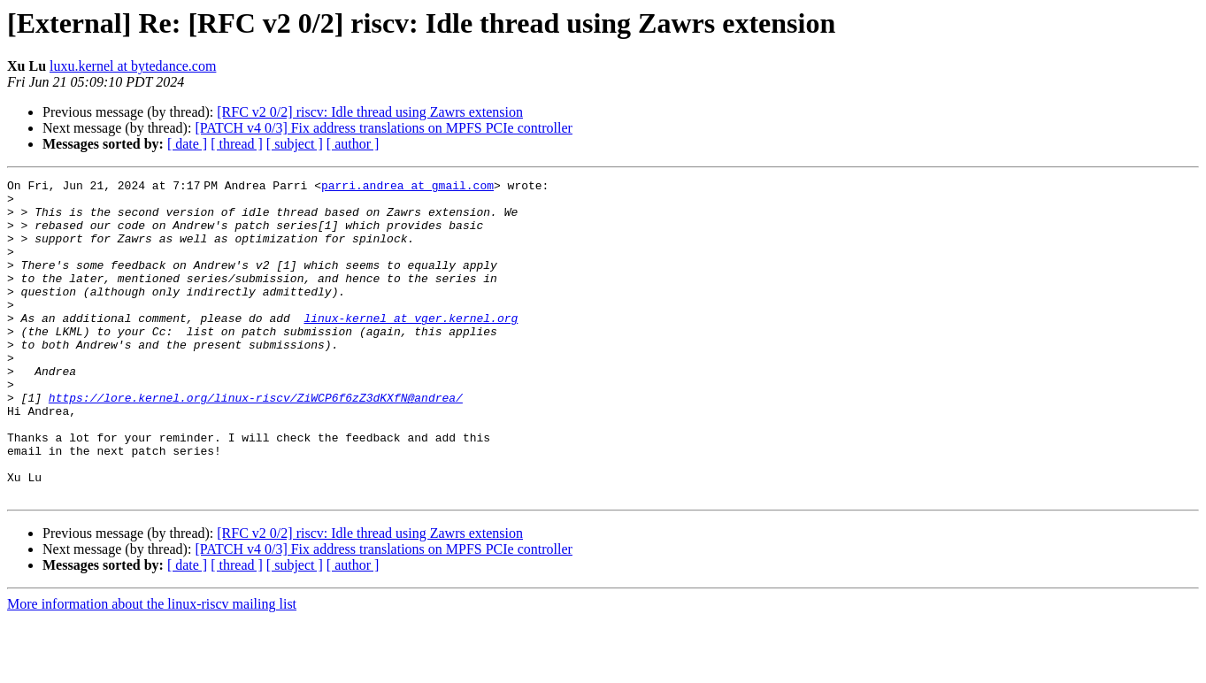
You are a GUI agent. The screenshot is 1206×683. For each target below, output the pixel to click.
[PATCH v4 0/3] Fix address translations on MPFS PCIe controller (383, 127)
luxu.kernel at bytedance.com (133, 65)
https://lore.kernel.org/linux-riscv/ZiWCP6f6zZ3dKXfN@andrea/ (256, 442)
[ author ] (353, 143)
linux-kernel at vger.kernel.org (410, 347)
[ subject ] (294, 143)
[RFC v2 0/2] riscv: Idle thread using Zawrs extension (370, 111)
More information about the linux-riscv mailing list (151, 667)
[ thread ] (237, 143)
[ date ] (187, 143)
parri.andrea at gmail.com (411, 188)
